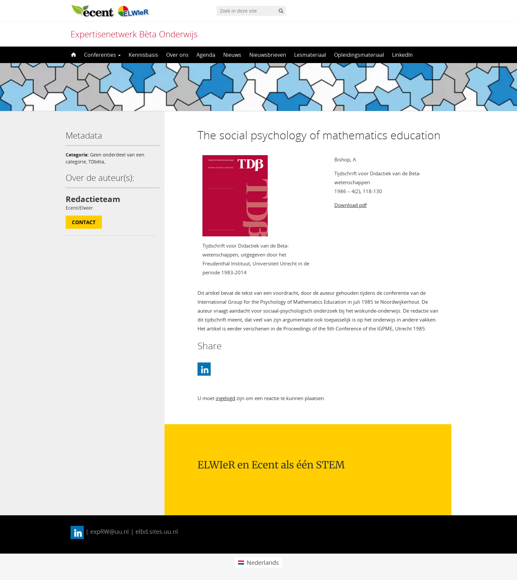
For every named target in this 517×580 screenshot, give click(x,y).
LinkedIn (402, 54)
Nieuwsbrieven (267, 54)
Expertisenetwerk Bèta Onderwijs (134, 34)
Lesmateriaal (310, 54)
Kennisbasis (143, 54)
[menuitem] (258, 562)
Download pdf (350, 205)
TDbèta (96, 161)
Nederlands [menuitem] (263, 562)
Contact (84, 222)
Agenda (206, 54)
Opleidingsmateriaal (359, 54)
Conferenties (102, 54)
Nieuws (232, 54)
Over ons (177, 54)
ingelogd (225, 398)
